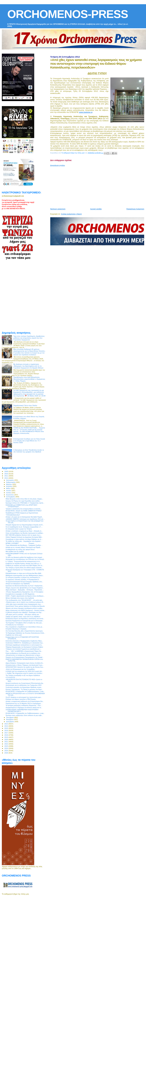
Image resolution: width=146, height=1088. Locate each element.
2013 (6, 724)
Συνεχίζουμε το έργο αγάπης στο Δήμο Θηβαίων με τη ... (24, 539)
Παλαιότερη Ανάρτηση (135, 209)
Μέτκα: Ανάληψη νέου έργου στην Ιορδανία (20, 598)
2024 (6, 748)
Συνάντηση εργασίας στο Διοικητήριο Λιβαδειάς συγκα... (24, 687)
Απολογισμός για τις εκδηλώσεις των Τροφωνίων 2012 (23, 685)
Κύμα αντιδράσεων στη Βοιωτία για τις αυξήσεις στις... (23, 653)
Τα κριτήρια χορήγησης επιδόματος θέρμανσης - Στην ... (24, 705)
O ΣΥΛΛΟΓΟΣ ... (11, 677)
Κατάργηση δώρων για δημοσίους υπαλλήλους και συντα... (25, 618)
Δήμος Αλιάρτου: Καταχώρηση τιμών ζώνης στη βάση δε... (25, 663)
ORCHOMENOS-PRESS (67, 14)
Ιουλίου (9, 492)
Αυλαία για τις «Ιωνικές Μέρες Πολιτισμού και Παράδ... (23, 547)
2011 (6, 476)
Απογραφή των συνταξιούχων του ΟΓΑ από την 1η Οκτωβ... (25, 559)
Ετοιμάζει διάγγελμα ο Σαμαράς (16, 629)
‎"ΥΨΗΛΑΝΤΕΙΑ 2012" (13, 515)
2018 (6, 735)
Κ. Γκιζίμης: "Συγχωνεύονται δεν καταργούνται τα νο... (23, 561)
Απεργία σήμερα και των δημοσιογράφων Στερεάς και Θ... (25, 525)
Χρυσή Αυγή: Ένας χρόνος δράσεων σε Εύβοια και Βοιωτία (25, 606)
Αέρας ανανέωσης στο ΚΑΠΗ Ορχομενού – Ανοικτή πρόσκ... (25, 610)
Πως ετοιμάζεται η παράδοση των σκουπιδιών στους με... (24, 627)
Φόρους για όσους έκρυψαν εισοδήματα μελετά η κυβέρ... (25, 608)
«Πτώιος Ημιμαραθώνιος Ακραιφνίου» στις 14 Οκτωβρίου (24, 592)
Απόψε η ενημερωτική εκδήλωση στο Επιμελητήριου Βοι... (25, 701)
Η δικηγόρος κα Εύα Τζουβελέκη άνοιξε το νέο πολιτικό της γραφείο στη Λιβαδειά (28, 451)
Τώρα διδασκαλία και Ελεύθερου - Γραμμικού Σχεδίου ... (24, 545)
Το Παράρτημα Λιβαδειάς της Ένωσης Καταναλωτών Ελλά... (25, 633)
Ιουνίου (9, 490)
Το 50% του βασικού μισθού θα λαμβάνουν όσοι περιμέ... (24, 557)
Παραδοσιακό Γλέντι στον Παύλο (25, 405)
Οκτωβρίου (10, 717)
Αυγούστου (10, 495)
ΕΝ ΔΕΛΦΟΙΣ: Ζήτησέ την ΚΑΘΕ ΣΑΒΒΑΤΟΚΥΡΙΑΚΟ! (24, 511)
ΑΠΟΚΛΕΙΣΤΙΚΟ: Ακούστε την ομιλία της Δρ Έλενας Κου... (25, 667)
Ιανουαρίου (10, 480)
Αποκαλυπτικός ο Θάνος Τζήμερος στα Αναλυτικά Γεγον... (25, 665)
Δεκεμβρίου (10, 721)
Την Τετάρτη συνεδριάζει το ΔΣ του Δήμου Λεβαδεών (23, 675)
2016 (6, 730)
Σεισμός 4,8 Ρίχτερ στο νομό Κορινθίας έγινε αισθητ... (23, 501)
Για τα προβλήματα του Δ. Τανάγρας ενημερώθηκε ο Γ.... (24, 527)
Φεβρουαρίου (11, 482)
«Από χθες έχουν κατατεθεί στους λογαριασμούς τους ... (24, 604)
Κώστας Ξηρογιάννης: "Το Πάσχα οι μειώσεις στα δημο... (24, 689)
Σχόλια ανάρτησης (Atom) (71, 214)
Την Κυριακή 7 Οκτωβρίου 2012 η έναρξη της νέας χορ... (24, 623)
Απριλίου (9, 486)
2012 (6, 478)
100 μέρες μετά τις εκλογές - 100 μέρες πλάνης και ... (23, 614)
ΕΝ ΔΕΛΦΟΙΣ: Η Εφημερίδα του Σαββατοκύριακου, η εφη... (25, 691)
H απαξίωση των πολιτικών (15, 625)
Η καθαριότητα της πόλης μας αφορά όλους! (20, 549)
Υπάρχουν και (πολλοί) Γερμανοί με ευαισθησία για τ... (23, 649)
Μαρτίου (9, 484)
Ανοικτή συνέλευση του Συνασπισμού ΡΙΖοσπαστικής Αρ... (25, 683)
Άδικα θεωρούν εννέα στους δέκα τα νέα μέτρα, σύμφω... (24, 499)
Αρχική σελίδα (96, 209)
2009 (6, 471)
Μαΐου (8, 488)
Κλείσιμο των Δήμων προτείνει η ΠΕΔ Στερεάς (21, 699)
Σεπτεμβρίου (10, 497)
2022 (6, 744)
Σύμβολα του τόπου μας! (14, 635)
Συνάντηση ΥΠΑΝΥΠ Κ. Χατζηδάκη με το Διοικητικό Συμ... (25, 643)
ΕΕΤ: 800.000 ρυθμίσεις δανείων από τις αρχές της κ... (24, 535)
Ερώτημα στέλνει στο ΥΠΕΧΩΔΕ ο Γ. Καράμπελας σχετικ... (25, 503)
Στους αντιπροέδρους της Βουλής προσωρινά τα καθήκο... (25, 533)
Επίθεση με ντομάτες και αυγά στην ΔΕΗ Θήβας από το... (24, 565)
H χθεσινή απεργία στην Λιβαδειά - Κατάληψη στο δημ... (24, 612)
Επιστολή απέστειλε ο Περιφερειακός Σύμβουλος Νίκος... (24, 641)
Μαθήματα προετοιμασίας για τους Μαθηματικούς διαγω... (25, 575)
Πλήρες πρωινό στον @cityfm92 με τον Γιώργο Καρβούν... (25, 588)
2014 (6, 726)
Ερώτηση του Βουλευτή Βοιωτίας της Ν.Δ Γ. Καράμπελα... (25, 586)
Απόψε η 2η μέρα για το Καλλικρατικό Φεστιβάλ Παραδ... (24, 517)
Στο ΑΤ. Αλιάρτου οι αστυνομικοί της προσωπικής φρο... (24, 697)
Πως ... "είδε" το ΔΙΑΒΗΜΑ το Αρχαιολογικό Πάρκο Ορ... (24, 651)
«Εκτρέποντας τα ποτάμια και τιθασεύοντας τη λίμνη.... (23, 655)
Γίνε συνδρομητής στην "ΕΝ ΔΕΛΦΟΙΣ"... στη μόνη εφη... (24, 600)
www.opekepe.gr (85, 112)
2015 (6, 728)
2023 (6, 746)
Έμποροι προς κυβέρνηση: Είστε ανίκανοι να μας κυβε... (24, 715)
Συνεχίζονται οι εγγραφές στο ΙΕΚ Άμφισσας (20, 594)
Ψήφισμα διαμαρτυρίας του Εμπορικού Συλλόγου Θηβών (24, 647)
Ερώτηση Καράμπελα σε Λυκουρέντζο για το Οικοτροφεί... (25, 620)
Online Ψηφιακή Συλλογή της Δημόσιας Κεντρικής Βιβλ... (24, 537)
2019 (6, 737)
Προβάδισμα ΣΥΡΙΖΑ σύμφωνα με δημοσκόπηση (22, 513)
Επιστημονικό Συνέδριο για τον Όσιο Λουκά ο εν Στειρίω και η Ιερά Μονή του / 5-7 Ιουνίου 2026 (29, 440)
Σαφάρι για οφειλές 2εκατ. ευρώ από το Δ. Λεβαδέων (23, 616)
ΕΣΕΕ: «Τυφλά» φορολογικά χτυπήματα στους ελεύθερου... (25, 596)
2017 (6, 733)
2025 (6, 750)
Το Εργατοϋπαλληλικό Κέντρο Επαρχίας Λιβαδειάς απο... (24, 581)
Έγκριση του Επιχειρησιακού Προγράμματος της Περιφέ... (25, 657)
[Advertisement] (85, 186)
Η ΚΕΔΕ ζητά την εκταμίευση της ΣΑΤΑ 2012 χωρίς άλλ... (24, 671)
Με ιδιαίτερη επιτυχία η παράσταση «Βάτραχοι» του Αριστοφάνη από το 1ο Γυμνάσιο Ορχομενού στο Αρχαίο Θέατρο (28, 366)
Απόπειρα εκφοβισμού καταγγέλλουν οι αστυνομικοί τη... (24, 645)
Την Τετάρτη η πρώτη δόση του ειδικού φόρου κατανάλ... (24, 567)
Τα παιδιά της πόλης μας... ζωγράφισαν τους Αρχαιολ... (24, 541)
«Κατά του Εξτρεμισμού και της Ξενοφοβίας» (20, 669)
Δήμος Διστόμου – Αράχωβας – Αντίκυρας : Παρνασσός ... (25, 590)
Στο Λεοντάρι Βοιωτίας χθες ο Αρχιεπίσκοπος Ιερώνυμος (24, 631)
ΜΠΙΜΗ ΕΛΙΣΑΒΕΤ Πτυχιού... (20, 543)
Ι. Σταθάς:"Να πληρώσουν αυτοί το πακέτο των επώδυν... (24, 673)
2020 (6, 739)
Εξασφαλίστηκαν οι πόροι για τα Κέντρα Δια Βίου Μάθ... (24, 573)
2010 (6, 474)
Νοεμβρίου (10, 719)
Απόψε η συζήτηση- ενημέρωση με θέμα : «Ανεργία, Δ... (24, 531)
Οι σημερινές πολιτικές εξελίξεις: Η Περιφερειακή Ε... (23, 579)
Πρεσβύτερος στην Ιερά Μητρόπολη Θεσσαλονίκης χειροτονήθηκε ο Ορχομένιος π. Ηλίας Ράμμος (29, 379)
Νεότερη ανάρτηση (57, 209)
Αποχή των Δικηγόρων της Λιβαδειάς (18, 583)
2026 (6, 753)
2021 (6, 741)
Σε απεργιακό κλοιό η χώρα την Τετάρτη (19, 529)
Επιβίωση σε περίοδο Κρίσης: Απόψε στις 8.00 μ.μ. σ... (24, 563)
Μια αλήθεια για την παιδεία (15, 551)
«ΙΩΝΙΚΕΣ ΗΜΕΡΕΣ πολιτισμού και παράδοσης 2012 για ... (25, 519)
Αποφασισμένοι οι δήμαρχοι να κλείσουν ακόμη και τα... (24, 707)
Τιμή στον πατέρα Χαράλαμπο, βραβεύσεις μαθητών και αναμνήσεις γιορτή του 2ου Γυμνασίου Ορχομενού (29, 338)
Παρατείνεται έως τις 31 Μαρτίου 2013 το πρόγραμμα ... (24, 703)
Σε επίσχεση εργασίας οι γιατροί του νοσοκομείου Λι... (23, 577)
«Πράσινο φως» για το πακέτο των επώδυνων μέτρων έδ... (25, 602)
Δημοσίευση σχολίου (57, 165)
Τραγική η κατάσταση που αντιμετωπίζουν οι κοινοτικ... (24, 509)
